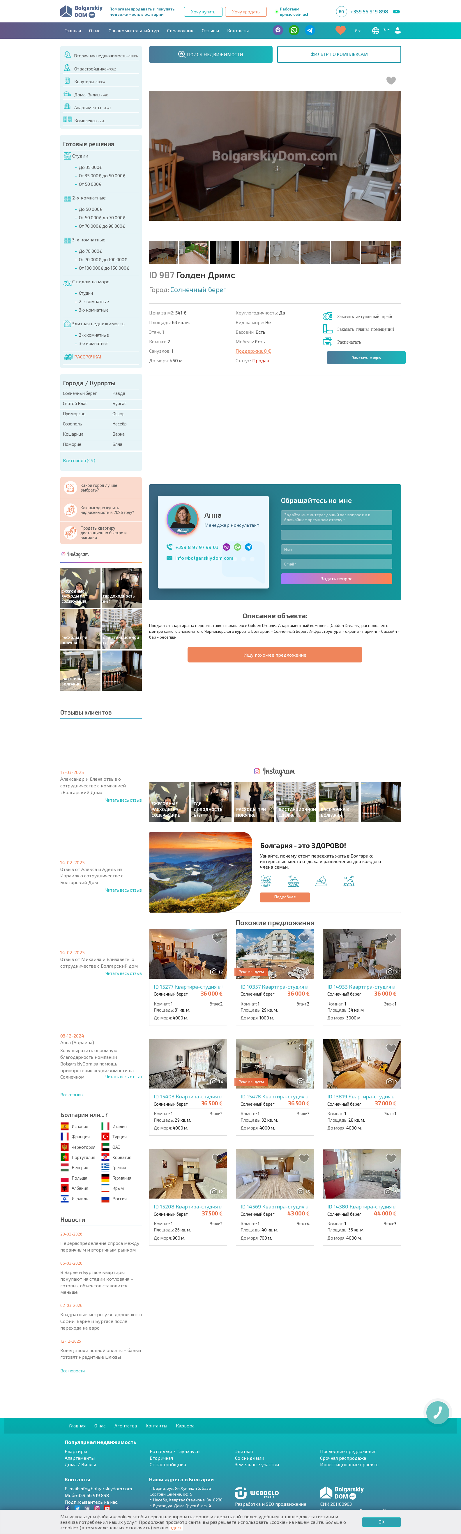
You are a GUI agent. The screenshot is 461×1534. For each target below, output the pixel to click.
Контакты (238, 30)
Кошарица (73, 433)
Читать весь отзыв (123, 800)
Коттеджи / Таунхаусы (175, 1451)
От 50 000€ (90, 184)
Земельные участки (257, 1464)
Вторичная (161, 1458)
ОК (381, 1521)
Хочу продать (246, 11)
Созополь (72, 423)
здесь (176, 1527)
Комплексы (84, 119)
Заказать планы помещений (365, 328)
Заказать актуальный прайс (365, 316)
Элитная (244, 1451)
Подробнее (285, 704)
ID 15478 (290, 904)
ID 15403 (203, 904)
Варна (118, 433)
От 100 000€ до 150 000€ (104, 268)
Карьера (185, 1425)
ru (379, 30)
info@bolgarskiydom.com (204, 461)
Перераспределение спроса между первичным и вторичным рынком (99, 1246)
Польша (74, 1178)
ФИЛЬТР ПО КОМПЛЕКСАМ (339, 54)
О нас (94, 30)
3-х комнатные (84, 239)
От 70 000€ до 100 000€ (103, 259)
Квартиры (84, 80)
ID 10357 (290, 794)
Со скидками (249, 1458)
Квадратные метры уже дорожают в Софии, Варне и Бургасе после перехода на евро (101, 1321)
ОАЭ (111, 1147)
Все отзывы (71, 1094)
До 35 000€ (90, 167)
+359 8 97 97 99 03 (197, 451)
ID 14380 (376, 1014)
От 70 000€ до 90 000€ (102, 226)
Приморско (74, 413)
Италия (114, 1126)
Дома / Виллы (80, 1464)
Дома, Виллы (85, 93)
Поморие (72, 444)
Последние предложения (348, 1451)
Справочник (180, 30)
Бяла (117, 444)
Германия (116, 1178)
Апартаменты (87, 106)
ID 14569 (289, 1014)
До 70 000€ (90, 251)
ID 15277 (202, 794)
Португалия (78, 1157)
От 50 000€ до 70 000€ (102, 217)
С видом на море (86, 281)
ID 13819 (376, 904)
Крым (112, 1188)
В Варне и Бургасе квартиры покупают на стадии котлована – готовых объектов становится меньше (96, 1282)
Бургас (119, 403)
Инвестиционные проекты (349, 1464)
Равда (118, 393)
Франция (75, 1137)
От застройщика (89, 67)
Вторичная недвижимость (100, 54)
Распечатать (349, 341)
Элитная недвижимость (94, 323)
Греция (113, 1167)
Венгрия (74, 1167)
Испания (74, 1126)
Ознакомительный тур (134, 30)
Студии (76, 156)
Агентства (125, 1425)
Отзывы (210, 30)
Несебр (119, 423)
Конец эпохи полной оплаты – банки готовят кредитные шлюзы (100, 1353)
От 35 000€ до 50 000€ (102, 175)
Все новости (72, 1370)
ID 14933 (376, 794)
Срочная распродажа (343, 1458)
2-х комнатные (85, 198)
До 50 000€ (91, 209)
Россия (114, 1198)
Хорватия (116, 1157)
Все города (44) (79, 460)
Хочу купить (203, 11)
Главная (72, 30)
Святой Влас (75, 403)
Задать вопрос (336, 482)
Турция (114, 1137)
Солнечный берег (80, 393)
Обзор (118, 413)
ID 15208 (203, 1014)
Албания (74, 1188)
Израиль (74, 1198)
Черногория (78, 1147)
